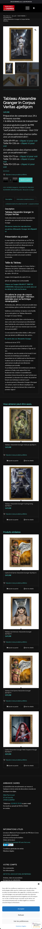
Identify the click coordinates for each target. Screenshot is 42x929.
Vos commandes (8, 868)
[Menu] (26, 7)
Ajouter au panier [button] (12, 461)
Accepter (21, 909)
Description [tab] (8, 199)
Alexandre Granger (28, 189)
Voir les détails (29, 461)
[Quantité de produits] (10, 180)
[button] (39, 884)
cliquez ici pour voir (29, 140)
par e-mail (27, 803)
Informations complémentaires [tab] (25, 199)
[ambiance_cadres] (17, 7)
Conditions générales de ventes (13, 849)
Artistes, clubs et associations (12, 878)
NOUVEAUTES (23, 187)
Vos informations (8, 870)
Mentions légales (21, 926)
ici (6, 231)
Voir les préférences (21, 921)
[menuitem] (27, 7)
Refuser (21, 915)
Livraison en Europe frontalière (13, 837)
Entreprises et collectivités (11, 880)
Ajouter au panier (25, 180)
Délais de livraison (9, 840)
